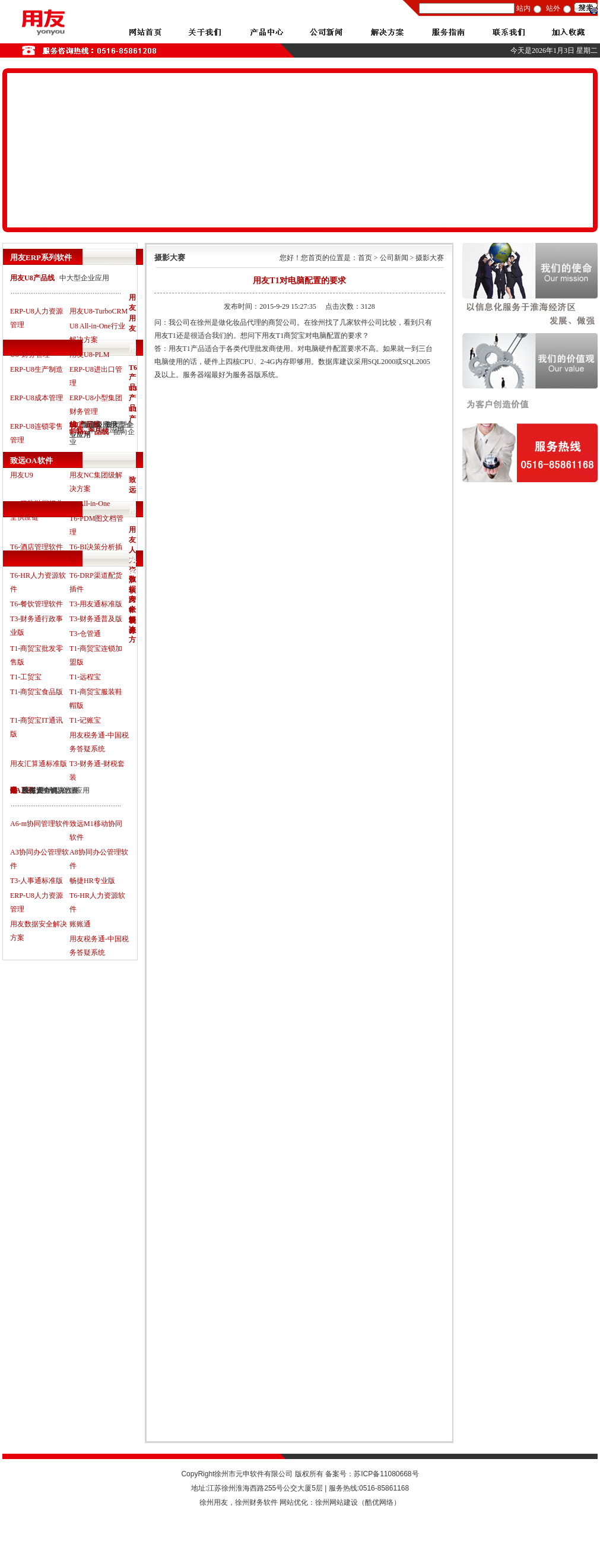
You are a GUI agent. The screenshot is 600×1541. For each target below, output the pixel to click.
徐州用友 (213, 1502)
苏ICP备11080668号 (386, 1474)
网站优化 (294, 1502)
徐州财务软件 (256, 1502)
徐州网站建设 (336, 1502)
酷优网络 (379, 1502)
